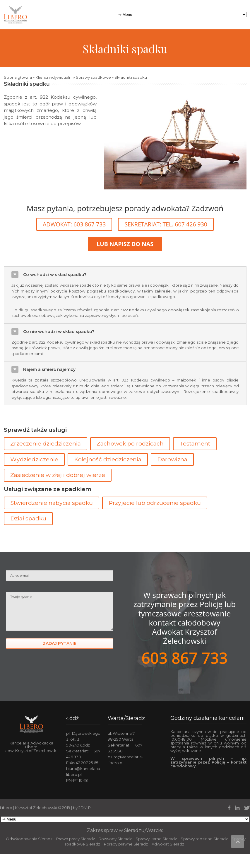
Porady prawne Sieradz (126, 844)
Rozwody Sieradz (115, 838)
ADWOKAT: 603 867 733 (74, 224)
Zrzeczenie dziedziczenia (45, 443)
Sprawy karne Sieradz (156, 838)
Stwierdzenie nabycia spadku (51, 502)
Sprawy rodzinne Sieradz (204, 838)
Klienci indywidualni (53, 77)
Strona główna (18, 77)
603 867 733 (184, 657)
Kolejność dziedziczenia (107, 459)
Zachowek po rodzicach (130, 443)
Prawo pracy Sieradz (75, 838)
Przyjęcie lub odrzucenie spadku (155, 502)
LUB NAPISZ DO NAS (125, 244)
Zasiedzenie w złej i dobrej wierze (57, 474)
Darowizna (172, 459)
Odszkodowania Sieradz (29, 838)
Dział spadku (28, 518)
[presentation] (50, 675)
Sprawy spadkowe (93, 77)
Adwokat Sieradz (168, 844)
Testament (194, 443)
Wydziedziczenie (34, 459)
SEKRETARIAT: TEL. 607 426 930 (165, 224)
